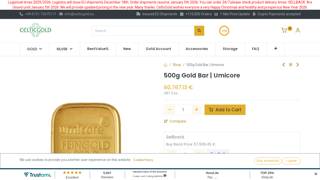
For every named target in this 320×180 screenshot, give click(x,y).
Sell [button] (218, 155)
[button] (275, 49)
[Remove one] (170, 109)
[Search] (199, 31)
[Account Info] (297, 31)
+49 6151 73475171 (38, 14)
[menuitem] (98, 49)
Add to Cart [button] (225, 110)
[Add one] (197, 109)
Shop (177, 65)
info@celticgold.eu (76, 14)
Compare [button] (175, 121)
